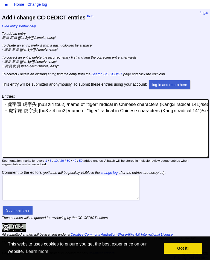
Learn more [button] (37, 251)
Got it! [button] (183, 248)
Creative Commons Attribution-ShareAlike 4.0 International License (122, 234)
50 (81, 160)
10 (56, 160)
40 (74, 160)
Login (204, 13)
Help (90, 16)
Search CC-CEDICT (107, 74)
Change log (37, 4)
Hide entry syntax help (19, 26)
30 (68, 160)
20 (62, 160)
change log (109, 173)
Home (19, 4)
